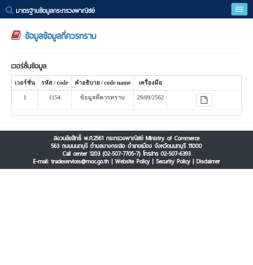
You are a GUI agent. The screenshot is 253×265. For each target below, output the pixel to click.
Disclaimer (208, 161)
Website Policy (132, 161)
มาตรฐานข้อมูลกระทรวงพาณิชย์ (50, 10)
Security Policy (173, 161)
